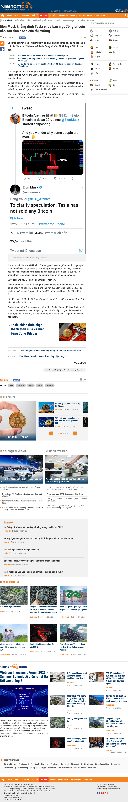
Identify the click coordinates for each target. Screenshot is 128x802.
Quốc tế (6, 553)
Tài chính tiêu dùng (85, 20)
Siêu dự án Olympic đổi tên (10, 607)
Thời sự (6, 542)
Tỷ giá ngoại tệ (24, 764)
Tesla (11, 385)
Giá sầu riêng (23, 768)
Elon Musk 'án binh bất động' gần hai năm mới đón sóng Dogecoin (43, 55)
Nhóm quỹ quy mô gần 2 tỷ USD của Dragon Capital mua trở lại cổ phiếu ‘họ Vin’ (73, 610)
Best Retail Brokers (65, 768)
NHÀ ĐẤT (52, 16)
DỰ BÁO (17, 16)
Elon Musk (20, 385)
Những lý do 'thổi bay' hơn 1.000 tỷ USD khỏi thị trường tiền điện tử (57, 421)
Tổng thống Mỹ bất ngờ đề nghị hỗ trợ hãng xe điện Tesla (22, 502)
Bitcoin (31, 385)
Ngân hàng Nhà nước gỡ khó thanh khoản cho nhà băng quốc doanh (65, 480)
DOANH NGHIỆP (75, 16)
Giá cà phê (75, 764)
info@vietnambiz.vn (15, 797)
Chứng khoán (64, 617)
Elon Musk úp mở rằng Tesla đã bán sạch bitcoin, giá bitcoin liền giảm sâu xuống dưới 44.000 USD (51, 59)
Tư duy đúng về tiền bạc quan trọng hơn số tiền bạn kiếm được (67, 500)
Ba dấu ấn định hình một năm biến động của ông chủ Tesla (21, 488)
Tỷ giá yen (44, 764)
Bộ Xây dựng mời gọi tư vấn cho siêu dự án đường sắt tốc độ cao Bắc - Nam (38, 538)
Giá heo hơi (65, 764)
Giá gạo (43, 768)
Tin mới (9, 522)
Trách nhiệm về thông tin (12, 799)
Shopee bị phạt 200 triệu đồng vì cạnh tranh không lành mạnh (32, 560)
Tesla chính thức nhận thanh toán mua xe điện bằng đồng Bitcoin (27, 329)
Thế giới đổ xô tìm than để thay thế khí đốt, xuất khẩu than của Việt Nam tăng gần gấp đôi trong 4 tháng (43, 610)
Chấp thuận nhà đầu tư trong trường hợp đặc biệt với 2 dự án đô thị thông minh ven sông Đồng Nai (76, 701)
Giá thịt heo (34, 768)
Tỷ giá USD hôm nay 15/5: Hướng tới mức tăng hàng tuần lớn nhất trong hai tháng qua (65, 488)
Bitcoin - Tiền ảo (18, 437)
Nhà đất (3, 611)
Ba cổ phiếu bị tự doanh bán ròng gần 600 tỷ (42, 645)
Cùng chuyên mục (56, 451)
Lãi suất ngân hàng (102, 764)
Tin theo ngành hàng (102, 23)
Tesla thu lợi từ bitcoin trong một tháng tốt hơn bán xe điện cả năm (50, 350)
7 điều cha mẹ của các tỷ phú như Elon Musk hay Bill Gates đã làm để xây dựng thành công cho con (50, 65)
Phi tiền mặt (68, 20)
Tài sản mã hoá (34, 20)
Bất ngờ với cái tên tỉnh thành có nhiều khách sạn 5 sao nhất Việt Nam (116, 698)
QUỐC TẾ (35, 16)
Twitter (39, 385)
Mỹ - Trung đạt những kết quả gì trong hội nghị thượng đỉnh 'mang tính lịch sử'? (116, 742)
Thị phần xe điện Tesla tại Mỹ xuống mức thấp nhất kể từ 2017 (22, 495)
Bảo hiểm (48, 20)
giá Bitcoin (49, 385)
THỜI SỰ (9, 16)
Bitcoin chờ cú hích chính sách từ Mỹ (56, 404)
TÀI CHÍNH (43, 16)
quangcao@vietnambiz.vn (111, 789)
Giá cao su (52, 768)
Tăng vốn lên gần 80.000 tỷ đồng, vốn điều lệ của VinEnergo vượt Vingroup (72, 647)
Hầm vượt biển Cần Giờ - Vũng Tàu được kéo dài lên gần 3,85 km (33, 572)
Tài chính (6, 20)
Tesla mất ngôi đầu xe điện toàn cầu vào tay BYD (21, 480)
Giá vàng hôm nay (10, 764)
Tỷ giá (57, 20)
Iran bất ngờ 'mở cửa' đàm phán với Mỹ (21, 549)
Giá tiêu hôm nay (87, 764)
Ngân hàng (19, 20)
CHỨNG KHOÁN (63, 16)
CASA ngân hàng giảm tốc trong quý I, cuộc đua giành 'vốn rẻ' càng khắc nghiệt (65, 507)
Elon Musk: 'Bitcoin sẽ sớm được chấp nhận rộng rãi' (43, 356)
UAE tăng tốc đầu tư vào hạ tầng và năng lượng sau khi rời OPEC (33, 527)
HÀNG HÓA (25, 16)
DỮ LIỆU (96, 16)
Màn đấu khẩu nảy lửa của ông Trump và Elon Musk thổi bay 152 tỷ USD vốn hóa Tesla (22, 509)
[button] (51, 433)
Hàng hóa (7, 531)
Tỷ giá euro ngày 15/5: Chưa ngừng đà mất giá (65, 494)
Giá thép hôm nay (10, 768)
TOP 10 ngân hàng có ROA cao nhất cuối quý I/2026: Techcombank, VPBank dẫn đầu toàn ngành (115, 678)
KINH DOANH (87, 16)
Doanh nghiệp (5, 655)
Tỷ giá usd (35, 764)
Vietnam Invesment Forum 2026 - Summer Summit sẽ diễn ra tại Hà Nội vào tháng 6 (24, 676)
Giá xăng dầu (115, 764)
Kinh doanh (8, 564)
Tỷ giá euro (54, 764)
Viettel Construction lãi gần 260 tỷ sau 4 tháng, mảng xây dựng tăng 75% (13, 647)
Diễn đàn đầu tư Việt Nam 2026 (85, 768)
